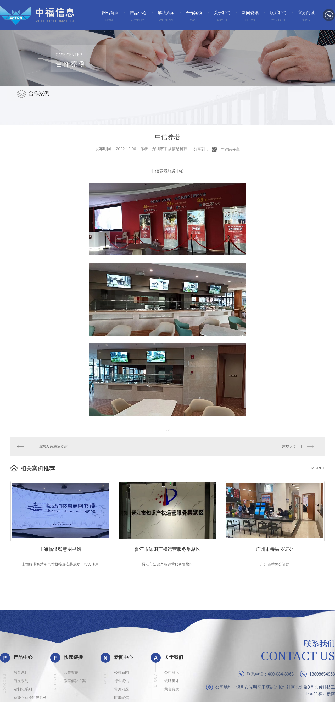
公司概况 (171, 673)
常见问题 (121, 689)
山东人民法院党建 (53, 446)
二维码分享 (230, 149)
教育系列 (21, 673)
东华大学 (289, 446)
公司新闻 (121, 673)
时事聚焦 (121, 698)
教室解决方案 (75, 681)
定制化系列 (23, 689)
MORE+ (318, 467)
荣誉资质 (171, 689)
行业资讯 (121, 681)
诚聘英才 (171, 681)
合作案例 (71, 673)
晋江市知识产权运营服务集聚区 (167, 548)
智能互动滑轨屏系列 (30, 698)
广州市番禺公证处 (275, 548)
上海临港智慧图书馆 (60, 548)
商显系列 (21, 681)
